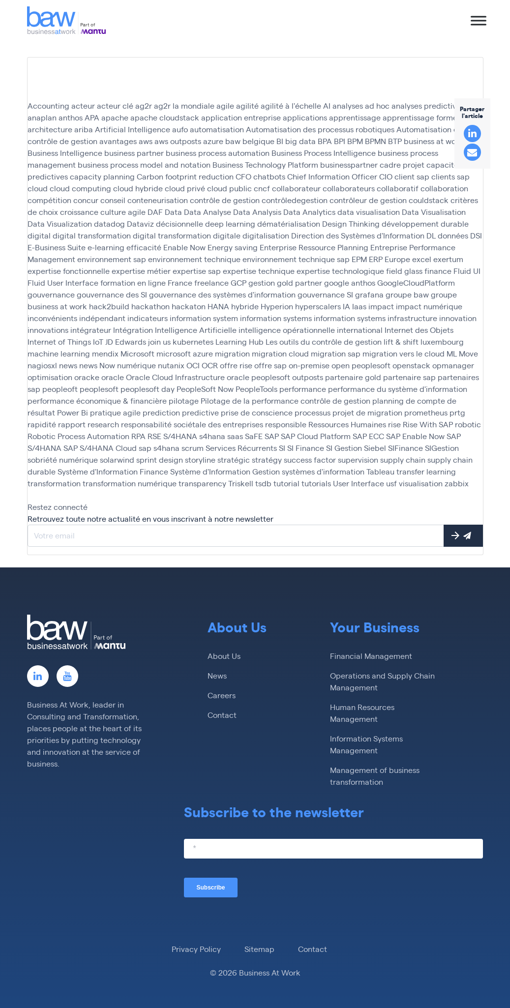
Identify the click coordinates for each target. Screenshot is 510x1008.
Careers (222, 695)
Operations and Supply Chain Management (382, 681)
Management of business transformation (375, 776)
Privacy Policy (196, 949)
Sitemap (259, 949)
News (217, 675)
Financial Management (371, 656)
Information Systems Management (366, 744)
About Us (224, 656)
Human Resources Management (362, 713)
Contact (222, 715)
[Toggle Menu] (478, 20)
